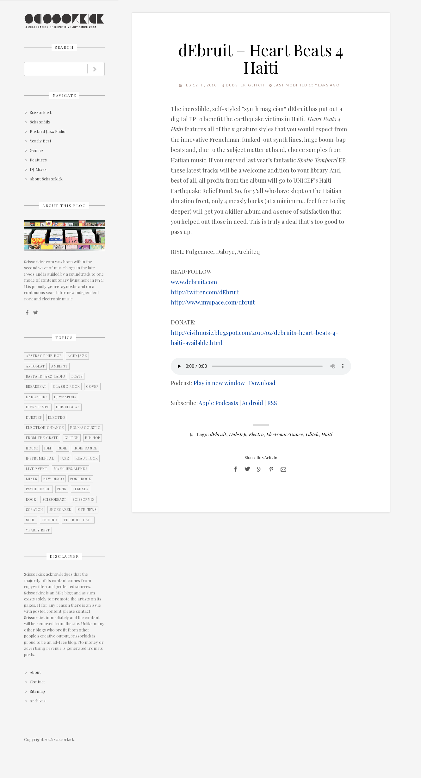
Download (262, 383)
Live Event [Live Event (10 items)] (36, 469)
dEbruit (218, 434)
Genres (37, 150)
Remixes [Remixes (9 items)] (80, 489)
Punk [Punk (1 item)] (61, 489)
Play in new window (219, 383)
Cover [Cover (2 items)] (92, 386)
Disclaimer (64, 556)
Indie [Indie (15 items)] (62, 448)
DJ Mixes (38, 169)
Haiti (326, 434)
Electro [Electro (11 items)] (56, 417)
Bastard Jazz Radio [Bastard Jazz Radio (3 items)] (45, 376)
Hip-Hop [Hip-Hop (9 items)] (92, 438)
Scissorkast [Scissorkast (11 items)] (54, 499)
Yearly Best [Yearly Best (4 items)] (38, 530)
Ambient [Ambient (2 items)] (59, 366)
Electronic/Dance (284, 434)
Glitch (256, 85)
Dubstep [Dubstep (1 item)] (34, 417)
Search (64, 47)
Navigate (64, 95)
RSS (272, 403)
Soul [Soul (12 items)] (30, 520)
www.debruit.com (194, 282)
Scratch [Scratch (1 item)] (34, 509)
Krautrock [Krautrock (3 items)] (87, 458)
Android (252, 403)
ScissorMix (40, 122)
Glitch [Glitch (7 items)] (72, 438)
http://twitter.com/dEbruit (205, 292)
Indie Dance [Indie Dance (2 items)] (85, 448)
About (35, 672)
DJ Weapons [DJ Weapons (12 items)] (65, 397)
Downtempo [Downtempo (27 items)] (38, 407)
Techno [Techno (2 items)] (49, 520)
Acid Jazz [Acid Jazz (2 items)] (77, 356)
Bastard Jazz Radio (47, 131)
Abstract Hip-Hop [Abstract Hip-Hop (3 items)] (43, 356)
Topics (64, 337)
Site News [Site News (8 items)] (86, 509)
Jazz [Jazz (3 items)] (64, 458)
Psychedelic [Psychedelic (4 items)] (38, 489)
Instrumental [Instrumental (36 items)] (40, 458)
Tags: (202, 434)
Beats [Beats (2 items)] (77, 376)
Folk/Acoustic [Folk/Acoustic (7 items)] (85, 427)
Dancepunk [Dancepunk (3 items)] (37, 397)
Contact (37, 682)
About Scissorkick (46, 179)
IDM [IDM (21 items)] (47, 448)
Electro (256, 434)
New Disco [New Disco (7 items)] (53, 479)
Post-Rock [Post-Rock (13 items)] (80, 479)
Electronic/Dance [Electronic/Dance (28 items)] (45, 427)
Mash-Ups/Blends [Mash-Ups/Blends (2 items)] (70, 469)
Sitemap (37, 691)
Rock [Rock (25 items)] (31, 499)
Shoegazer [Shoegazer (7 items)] (60, 509)
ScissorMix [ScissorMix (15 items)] (84, 499)
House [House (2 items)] (32, 448)
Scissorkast (40, 112)
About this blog (64, 205)
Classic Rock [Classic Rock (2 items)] (66, 386)
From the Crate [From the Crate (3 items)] (42, 438)
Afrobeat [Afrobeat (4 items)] (35, 366)
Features (38, 160)
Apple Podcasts (218, 403)
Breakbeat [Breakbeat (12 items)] (36, 386)
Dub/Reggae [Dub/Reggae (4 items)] (68, 407)
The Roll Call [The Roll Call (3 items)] (78, 520)
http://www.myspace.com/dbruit (213, 302)
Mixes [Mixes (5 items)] (31, 479)
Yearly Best (40, 141)
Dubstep (235, 85)
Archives (38, 701)
